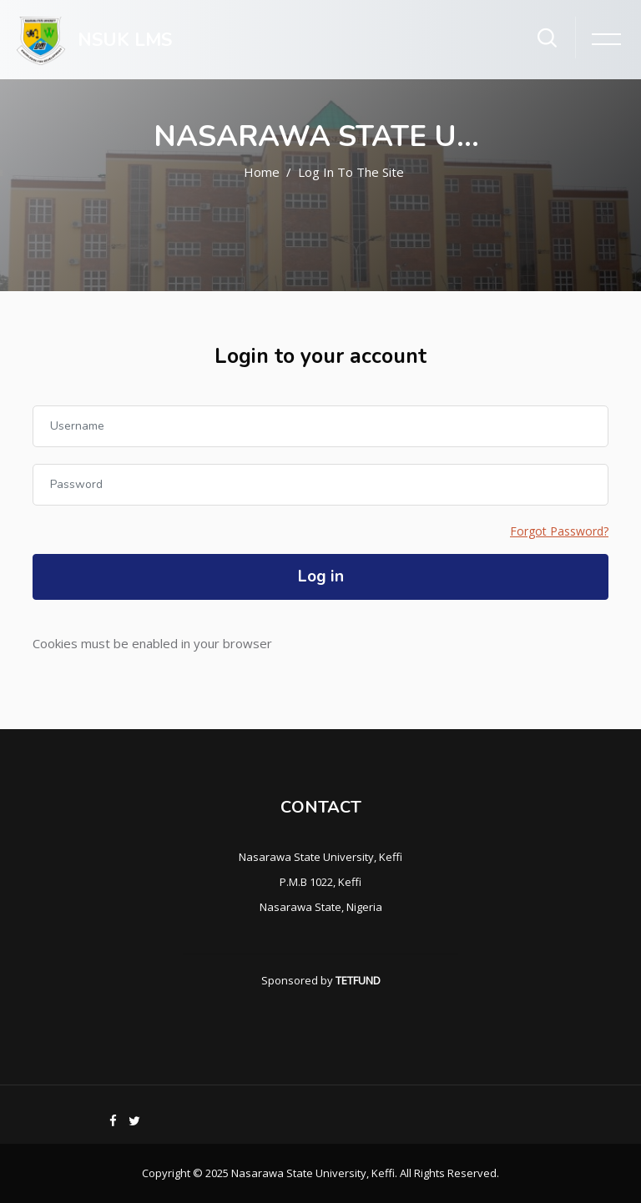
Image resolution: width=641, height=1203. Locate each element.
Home (262, 172)
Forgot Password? (559, 531)
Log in (321, 576)
